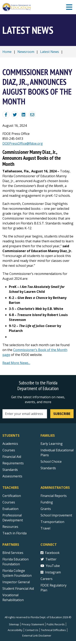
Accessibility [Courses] (15, 630)
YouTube (50, 565)
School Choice (51, 461)
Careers (46, 578)
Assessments (12, 476)
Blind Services (12, 552)
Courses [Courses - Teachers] (8, 502)
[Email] (32, 114)
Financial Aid (11, 456)
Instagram (51, 572)
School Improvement (56, 515)
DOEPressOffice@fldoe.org (22, 143)
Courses (8, 450)
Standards (48, 468)
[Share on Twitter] (14, 114)
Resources (10, 526)
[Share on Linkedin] (23, 114)
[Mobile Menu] (69, 7)
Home (7, 51)
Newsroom (25, 51)
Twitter (49, 559)
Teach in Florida (14, 533)
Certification (11, 495)
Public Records (56, 624)
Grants (46, 508)
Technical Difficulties (53, 630)
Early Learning (52, 443)
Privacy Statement (33, 624)
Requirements (13, 463)
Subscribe (61, 413)
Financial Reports (54, 495)
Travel (45, 528)
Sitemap (14, 624)
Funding (47, 502)
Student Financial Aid (18, 588)
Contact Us (31, 630)
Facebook (50, 552)
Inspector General (16, 582)
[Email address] (24, 413)
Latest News (49, 51)
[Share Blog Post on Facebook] (6, 114)
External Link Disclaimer (36, 635)
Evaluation (10, 508)
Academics (10, 443)
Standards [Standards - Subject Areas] (10, 469)
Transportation (52, 522)
